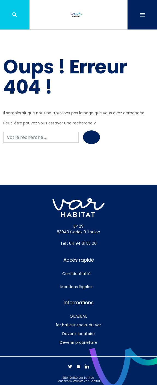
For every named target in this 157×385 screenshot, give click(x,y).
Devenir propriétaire (78, 342)
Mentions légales (76, 287)
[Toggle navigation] (142, 14)
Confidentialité (76, 273)
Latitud (89, 378)
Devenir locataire (78, 333)
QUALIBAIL (78, 316)
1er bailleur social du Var (78, 325)
